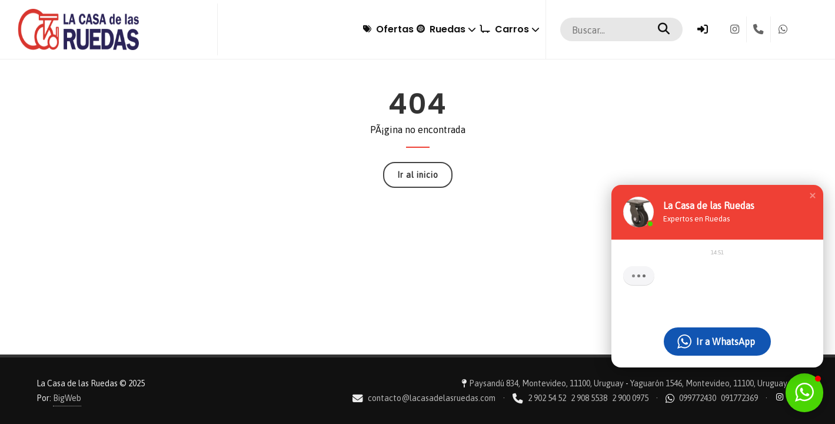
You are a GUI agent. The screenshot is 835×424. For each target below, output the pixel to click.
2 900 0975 (630, 398)
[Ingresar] (702, 29)
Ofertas (333, 29)
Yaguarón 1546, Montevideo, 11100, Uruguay (708, 383)
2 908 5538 (589, 398)
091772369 (739, 398)
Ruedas (413, 29)
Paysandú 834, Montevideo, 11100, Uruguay (546, 383)
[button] (813, 195)
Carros (498, 29)
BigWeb (67, 398)
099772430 (697, 398)
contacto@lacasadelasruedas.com (431, 398)
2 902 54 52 (547, 398)
